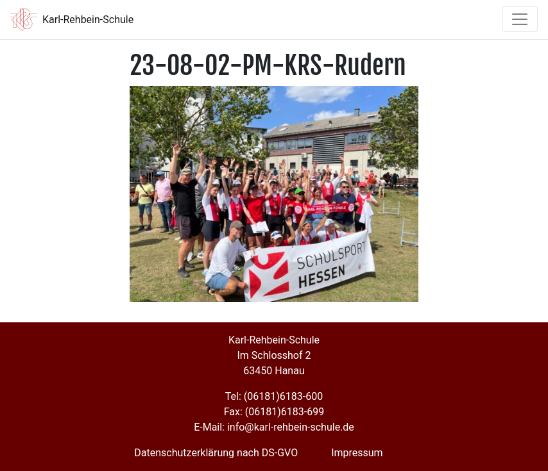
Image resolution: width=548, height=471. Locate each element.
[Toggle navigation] (520, 19)
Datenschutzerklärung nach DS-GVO (216, 453)
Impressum (357, 453)
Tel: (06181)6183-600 (274, 396)
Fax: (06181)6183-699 (274, 412)
